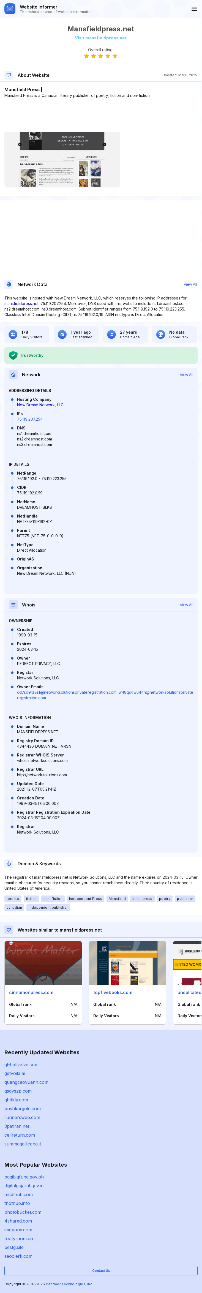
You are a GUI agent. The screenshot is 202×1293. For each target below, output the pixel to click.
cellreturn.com (19, 1135)
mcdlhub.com (18, 1194)
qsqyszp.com (18, 1091)
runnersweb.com (22, 1117)
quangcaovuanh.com (26, 1082)
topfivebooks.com (112, 992)
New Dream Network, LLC (40, 404)
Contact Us (101, 1270)
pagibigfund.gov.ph (24, 1177)
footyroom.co (18, 1238)
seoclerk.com (18, 1256)
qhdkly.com (16, 1100)
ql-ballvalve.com (21, 1064)
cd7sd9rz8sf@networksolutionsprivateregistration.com (66, 692)
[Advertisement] (100, 115)
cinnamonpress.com (31, 992)
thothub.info (17, 1203)
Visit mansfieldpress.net (101, 37)
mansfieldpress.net (21, 303)
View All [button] (190, 284)
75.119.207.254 (30, 419)
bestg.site (14, 1247)
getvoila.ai (14, 1073)
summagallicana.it (22, 1144)
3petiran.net (16, 1126)
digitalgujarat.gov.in (23, 1185)
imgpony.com (18, 1229)
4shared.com (18, 1221)
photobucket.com (22, 1212)
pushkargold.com (22, 1108)
